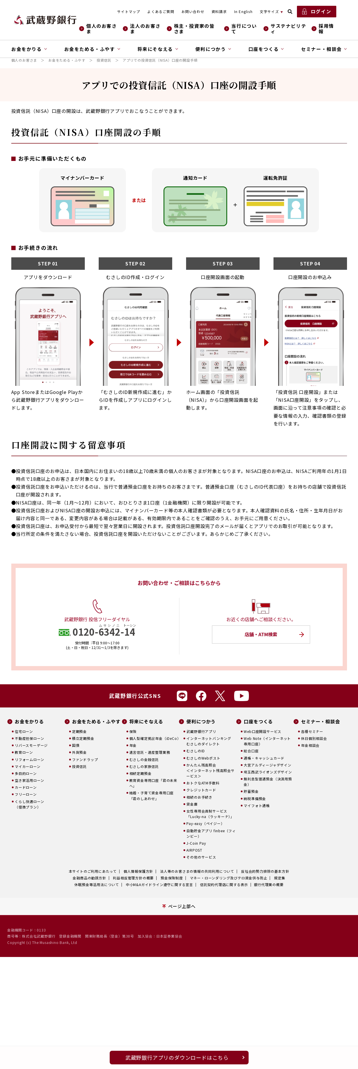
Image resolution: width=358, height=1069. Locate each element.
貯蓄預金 (251, 791)
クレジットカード (201, 789)
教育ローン (24, 752)
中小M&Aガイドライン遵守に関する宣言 (159, 884)
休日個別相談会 (314, 738)
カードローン (26, 787)
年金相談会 (310, 745)
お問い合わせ (192, 12)
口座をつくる (258, 721)
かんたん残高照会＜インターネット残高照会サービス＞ (210, 770)
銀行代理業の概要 (268, 884)
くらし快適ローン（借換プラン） (29, 804)
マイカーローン (28, 766)
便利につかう (201, 721)
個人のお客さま (101, 28)
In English (243, 12)
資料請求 (219, 12)
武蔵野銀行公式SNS (135, 695)
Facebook (201, 696)
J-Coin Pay (196, 843)
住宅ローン (24, 731)
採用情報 (326, 28)
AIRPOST (194, 850)
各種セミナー (312, 731)
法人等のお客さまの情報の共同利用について (197, 871)
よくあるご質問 (160, 12)
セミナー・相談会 (320, 721)
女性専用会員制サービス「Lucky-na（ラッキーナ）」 (210, 813)
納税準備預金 (255, 798)
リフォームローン (29, 759)
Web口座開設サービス (262, 731)
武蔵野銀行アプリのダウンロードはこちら (177, 1057)
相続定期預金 (140, 773)
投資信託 (104, 60)
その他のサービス (201, 857)
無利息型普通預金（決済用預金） (268, 781)
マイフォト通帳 (257, 805)
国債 (76, 745)
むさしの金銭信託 (144, 759)
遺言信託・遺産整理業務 (149, 752)
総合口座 (251, 750)
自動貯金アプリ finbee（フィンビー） (211, 833)
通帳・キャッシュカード (264, 758)
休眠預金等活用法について (96, 884)
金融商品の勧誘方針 (89, 877)
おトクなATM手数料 (202, 782)
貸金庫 (191, 804)
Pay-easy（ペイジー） (205, 823)
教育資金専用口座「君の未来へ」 (153, 783)
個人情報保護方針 (138, 871)
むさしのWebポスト (203, 758)
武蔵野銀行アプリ (201, 731)
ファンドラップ (85, 759)
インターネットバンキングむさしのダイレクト (208, 741)
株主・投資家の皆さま (194, 28)
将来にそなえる (146, 721)
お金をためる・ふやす (66, 60)
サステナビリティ (288, 28)
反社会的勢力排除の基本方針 (265, 871)
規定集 (279, 877)
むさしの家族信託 (144, 766)
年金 (133, 745)
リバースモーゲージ (31, 745)
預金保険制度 (172, 877)
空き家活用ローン (29, 780)
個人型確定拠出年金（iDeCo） (154, 738)
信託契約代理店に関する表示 (224, 884)
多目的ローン (26, 773)
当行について (244, 28)
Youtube (241, 696)
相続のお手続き (199, 797)
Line (182, 696)
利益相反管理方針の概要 (133, 877)
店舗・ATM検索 (261, 634)
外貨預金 (79, 752)
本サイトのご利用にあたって (93, 871)
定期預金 (79, 731)
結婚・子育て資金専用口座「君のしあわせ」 (151, 795)
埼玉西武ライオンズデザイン (268, 771)
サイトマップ (128, 12)
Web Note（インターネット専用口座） (267, 741)
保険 (133, 731)
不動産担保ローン (29, 738)
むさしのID (195, 750)
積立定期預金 (83, 738)
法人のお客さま (145, 28)
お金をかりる (29, 721)
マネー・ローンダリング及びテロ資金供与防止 (228, 877)
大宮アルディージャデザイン (267, 764)
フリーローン (26, 794)
